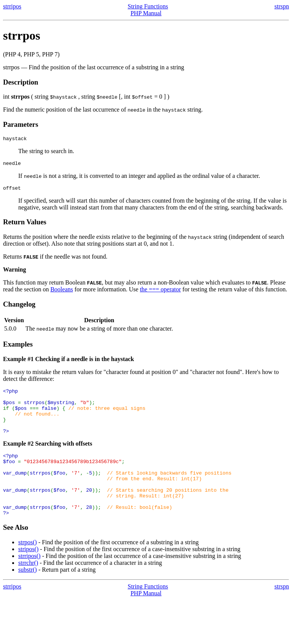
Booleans (61, 292)
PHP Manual (146, 13)
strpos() (27, 567)
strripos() (29, 581)
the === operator (160, 292)
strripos (12, 6)
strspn (282, 6)
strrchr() (28, 588)
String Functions (148, 6)
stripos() (28, 574)
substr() (27, 594)
